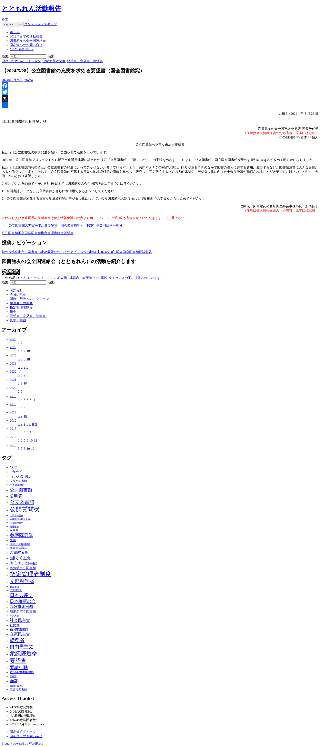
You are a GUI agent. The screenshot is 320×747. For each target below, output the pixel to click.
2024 (13, 355)
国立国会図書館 (29, 233)
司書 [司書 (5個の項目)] (13, 540)
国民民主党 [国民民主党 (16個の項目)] (20, 558)
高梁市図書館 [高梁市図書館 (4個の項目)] (18, 689)
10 (28, 351)
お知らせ (16, 290)
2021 (13, 379)
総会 (13, 311)
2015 (13, 428)
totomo (28, 80)
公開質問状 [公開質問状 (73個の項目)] (24, 509)
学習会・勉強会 (21, 303)
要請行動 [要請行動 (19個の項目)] (19, 667)
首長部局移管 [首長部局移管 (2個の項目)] (16, 686)
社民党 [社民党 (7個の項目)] (15, 625)
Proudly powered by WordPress (22, 743)
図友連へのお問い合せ (26, 45)
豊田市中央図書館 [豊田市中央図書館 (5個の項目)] (22, 672)
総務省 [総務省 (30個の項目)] (17, 640)
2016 (13, 420)
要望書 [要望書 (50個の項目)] (18, 661)
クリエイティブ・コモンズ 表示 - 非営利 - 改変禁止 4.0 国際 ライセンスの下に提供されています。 (92, 278)
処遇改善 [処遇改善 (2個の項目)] (14, 527)
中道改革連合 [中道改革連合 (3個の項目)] (17, 485)
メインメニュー (12, 24)
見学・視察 (18, 320)
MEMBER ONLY (21, 49)
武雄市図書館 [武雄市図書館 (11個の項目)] (21, 607)
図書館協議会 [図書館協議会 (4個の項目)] (18, 548)
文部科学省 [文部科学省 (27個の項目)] (22, 581)
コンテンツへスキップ (40, 24)
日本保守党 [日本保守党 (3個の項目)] (16, 590)
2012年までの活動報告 (26, 36)
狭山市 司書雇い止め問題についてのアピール (42, 252)
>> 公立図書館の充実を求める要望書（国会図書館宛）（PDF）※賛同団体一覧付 (62, 225)
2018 (13, 404)
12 (34, 432)
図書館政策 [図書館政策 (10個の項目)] (19, 553)
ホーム (15, 32)
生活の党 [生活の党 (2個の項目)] (14, 616)
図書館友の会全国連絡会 (28, 40)
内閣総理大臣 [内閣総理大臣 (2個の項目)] (16, 523)
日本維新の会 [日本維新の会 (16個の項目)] (23, 601)
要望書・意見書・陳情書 (85, 61)
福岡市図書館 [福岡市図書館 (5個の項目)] (19, 629)
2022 (13, 371)
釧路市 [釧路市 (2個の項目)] (13, 676)
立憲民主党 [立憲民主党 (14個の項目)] (20, 634)
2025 (13, 347)
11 (33, 399)
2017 (13, 412)
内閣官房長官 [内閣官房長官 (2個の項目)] (16, 516)
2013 (13, 445)
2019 (13, 396)
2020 (13, 388)
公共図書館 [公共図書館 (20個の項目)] (21, 489)
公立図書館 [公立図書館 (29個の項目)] (22, 502)
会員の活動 (18, 294)
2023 (13, 363)
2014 (13, 437)
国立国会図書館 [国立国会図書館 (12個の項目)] (23, 563)
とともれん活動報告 (31, 8)
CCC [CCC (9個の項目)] (13, 467)
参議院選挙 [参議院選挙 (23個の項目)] (21, 535)
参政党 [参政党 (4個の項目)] (14, 530)
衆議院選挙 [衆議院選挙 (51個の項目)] (23, 653)
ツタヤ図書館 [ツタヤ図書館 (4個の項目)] (18, 481)
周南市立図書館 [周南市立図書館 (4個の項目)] (20, 544)
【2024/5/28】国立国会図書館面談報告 (117, 252)
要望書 (68, 233)
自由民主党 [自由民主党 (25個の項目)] (21, 646)
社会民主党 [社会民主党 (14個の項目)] (20, 620)
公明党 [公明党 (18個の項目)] (16, 496)
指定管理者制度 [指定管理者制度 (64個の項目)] (30, 574)
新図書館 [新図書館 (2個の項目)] (14, 587)
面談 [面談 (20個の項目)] (14, 680)
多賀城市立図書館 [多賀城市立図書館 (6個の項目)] (23, 568)
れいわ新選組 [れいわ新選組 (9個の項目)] (21, 477)
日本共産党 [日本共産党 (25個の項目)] (21, 595)
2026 (13, 339)
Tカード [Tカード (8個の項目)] (16, 472)
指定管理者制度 (53, 61)
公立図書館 (10, 233)
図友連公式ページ (23, 732)
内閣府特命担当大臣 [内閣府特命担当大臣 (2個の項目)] (20, 519)
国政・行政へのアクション (21, 61)
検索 (5, 19)
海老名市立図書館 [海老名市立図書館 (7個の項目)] (23, 612)
